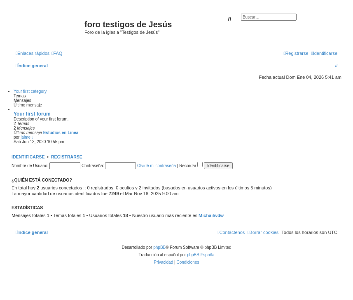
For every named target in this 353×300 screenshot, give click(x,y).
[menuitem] (56, 53)
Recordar (191, 165)
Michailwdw (211, 215)
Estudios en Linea (61, 132)
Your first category (30, 91)
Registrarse (66, 156)
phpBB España (201, 255)
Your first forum (32, 114)
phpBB (159, 247)
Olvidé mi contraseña (156, 165)
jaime (25, 137)
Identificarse (28, 156)
